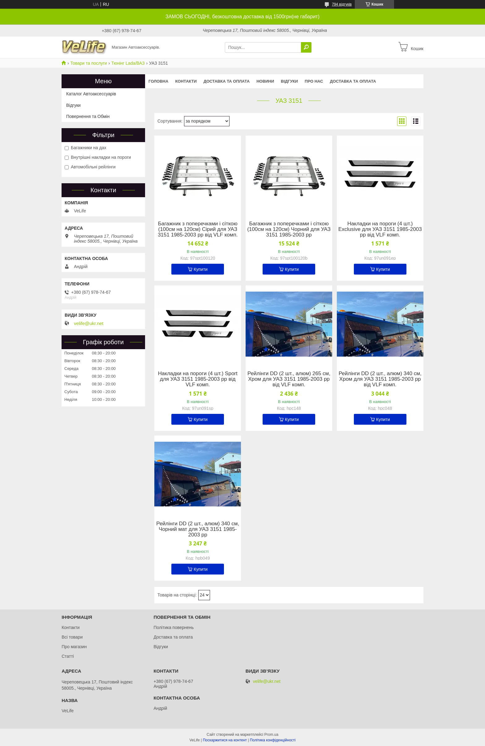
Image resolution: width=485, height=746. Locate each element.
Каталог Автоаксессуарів (91, 93)
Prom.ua (271, 734)
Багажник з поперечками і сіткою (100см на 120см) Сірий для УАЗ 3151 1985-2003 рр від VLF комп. (198, 229)
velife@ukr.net (88, 323)
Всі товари (72, 637)
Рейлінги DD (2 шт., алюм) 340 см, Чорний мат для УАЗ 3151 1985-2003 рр (197, 529)
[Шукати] (306, 47)
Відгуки (289, 81)
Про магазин (74, 646)
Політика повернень (173, 627)
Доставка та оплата (227, 81)
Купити (201, 269)
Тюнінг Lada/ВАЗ (128, 63)
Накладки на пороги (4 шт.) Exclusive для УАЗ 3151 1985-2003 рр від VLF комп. (380, 229)
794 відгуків (342, 4)
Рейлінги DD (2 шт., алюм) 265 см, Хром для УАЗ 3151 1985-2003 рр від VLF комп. (288, 379)
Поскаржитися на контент (225, 740)
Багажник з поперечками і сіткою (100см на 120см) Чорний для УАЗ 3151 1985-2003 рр (289, 229)
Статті (68, 656)
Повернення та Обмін (87, 116)
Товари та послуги (88, 63)
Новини (265, 81)
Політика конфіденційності (273, 740)
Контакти (186, 81)
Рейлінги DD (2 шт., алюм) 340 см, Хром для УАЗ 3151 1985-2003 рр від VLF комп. (380, 379)
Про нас (314, 81)
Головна (158, 81)
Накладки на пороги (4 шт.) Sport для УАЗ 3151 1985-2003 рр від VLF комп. (198, 379)
